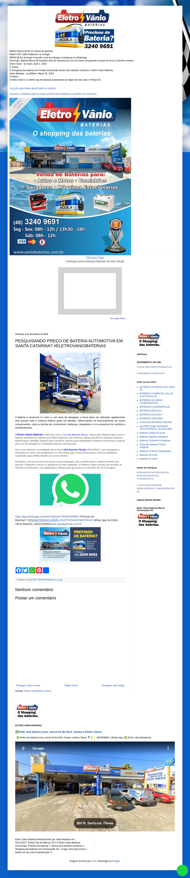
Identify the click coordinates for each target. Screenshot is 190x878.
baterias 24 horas (148, 458)
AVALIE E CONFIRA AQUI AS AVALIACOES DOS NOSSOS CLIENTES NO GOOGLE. (53, 94)
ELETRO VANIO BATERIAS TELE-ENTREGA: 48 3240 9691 (156, 427)
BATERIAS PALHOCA (151, 414)
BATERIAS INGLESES (151, 418)
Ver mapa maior (117, 318)
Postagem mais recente (28, 685)
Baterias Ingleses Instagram (154, 436)
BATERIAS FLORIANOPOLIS (155, 407)
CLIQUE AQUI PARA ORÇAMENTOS (154, 367)
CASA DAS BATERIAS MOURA (156, 422)
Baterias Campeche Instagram (155, 440)
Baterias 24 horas (149, 455)
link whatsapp (182, 870)
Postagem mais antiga (113, 685)
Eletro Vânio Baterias (30, 434)
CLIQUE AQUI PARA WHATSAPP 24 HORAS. (33, 88)
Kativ (94, 861)
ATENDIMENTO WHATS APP (150, 373)
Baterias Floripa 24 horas (152, 433)
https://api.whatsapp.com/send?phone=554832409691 (47, 516)
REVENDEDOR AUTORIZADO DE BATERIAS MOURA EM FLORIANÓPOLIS (153, 475)
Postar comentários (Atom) (37, 691)
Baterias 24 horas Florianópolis (155, 451)
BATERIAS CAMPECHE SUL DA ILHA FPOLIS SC (156, 395)
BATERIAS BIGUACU (151, 410)
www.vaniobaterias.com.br (66, 523)
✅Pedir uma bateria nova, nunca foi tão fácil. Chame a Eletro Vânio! (58, 731)
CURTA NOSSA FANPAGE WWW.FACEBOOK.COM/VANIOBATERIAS (155, 488)
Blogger (116, 861)
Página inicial (71, 685)
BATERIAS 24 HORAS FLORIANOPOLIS (151, 401)
